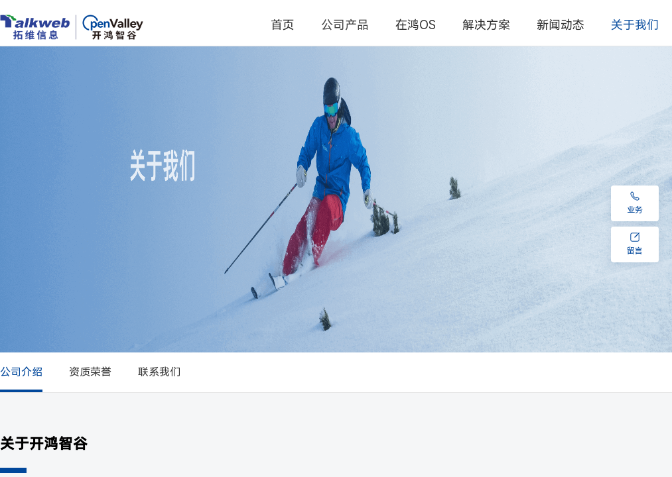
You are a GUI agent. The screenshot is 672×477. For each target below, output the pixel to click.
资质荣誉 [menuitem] (90, 372)
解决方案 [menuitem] (486, 25)
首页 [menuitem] (283, 25)
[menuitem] (345, 25)
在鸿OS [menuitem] (415, 25)
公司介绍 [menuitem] (21, 372)
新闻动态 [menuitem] (560, 25)
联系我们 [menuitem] (159, 372)
